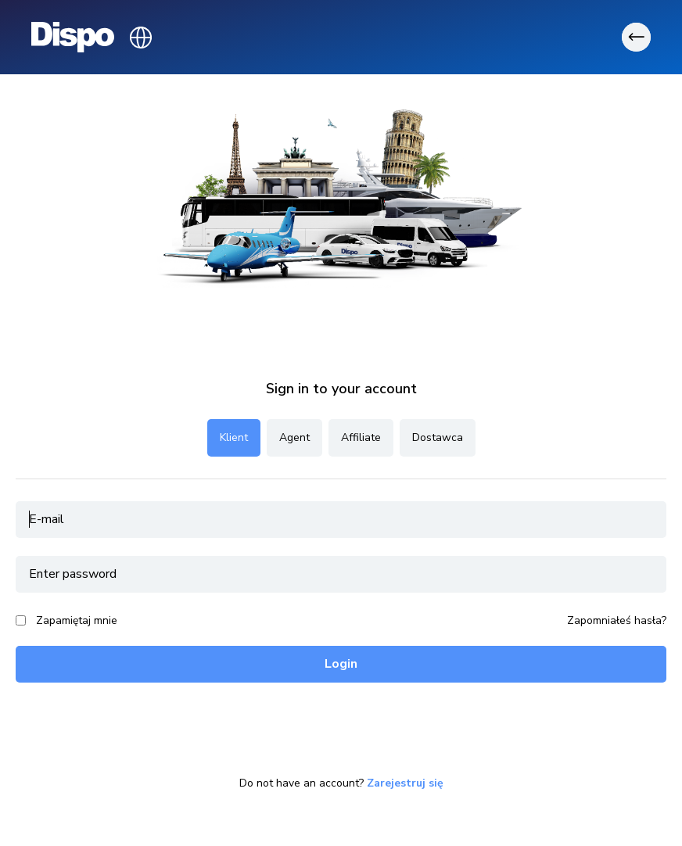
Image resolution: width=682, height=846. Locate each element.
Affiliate (361, 437)
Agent (294, 437)
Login (341, 663)
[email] (341, 519)
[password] (341, 574)
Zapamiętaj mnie (76, 620)
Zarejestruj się (405, 783)
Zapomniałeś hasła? (616, 621)
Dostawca (437, 437)
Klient (234, 437)
